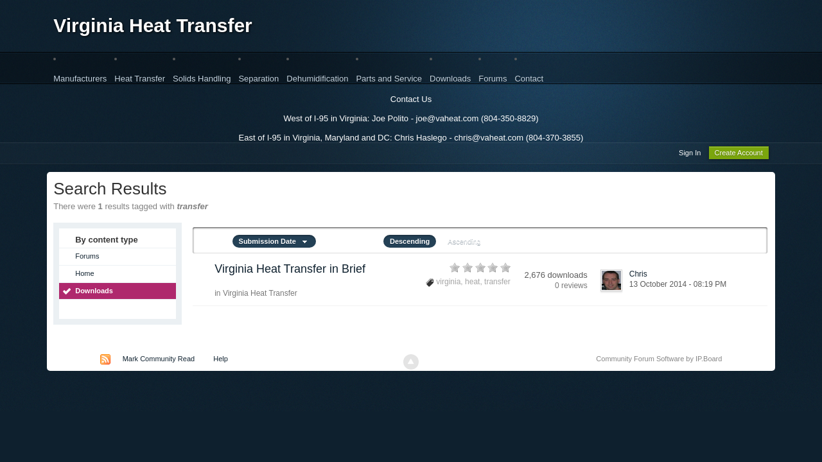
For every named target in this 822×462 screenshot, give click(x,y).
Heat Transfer (139, 78)
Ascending (464, 243)
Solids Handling (202, 78)
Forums (492, 78)
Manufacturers (80, 78)
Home (84, 275)
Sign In (690, 154)
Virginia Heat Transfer (152, 25)
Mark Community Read (159, 360)
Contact (528, 78)
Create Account (739, 154)
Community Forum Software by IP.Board (659, 360)
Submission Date (274, 243)
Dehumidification (317, 78)
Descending (410, 243)
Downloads (450, 78)
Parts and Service (389, 78)
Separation (258, 78)
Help (220, 360)
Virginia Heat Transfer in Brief (289, 270)
